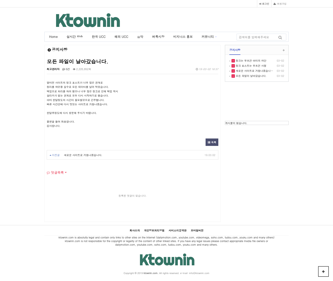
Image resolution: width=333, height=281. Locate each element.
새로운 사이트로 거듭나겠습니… (254, 70)
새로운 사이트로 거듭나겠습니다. (83, 155)
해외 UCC (121, 37)
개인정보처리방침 (154, 230)
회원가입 (280, 3)
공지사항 (234, 50)
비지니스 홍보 (183, 37)
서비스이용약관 (177, 230)
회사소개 (135, 230)
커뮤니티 (208, 37)
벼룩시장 (158, 37)
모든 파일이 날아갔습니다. (251, 76)
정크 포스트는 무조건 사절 (250, 65)
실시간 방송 (74, 37)
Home (53, 37)
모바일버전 (197, 230)
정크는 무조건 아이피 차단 (250, 60)
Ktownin (87, 20)
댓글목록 (55, 172)
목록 (212, 142)
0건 (66, 69)
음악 (140, 37)
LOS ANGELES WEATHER (257, 102)
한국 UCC (99, 37)
